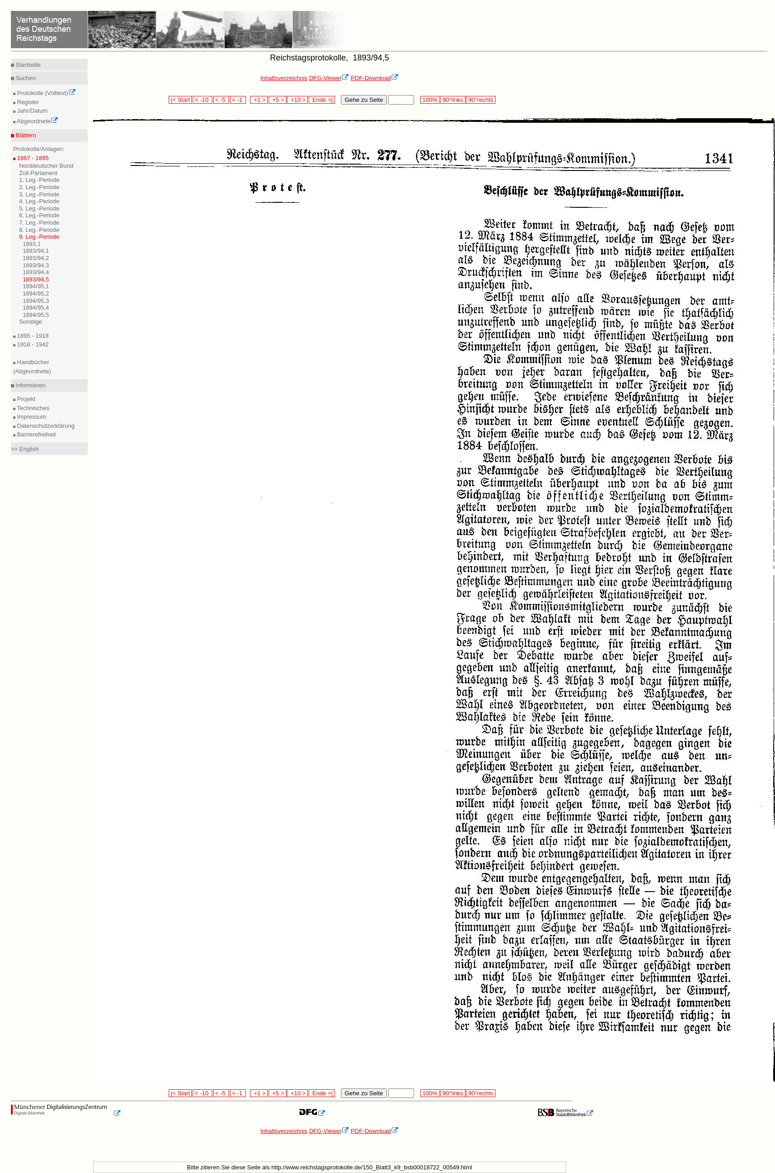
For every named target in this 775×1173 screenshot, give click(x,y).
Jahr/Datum (31, 110)
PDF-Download (375, 78)
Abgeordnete (36, 121)
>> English (25, 449)
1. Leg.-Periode (39, 179)
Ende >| (322, 99)
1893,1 (32, 244)
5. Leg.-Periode (39, 208)
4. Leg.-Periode (39, 201)
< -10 (202, 99)
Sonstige (30, 321)
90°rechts (480, 99)
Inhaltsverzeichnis (283, 78)
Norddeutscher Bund (46, 165)
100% (430, 99)
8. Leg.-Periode (39, 229)
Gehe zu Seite (364, 99)
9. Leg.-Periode (39, 236)
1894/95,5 (36, 314)
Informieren (29, 385)
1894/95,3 (36, 300)
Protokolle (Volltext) (45, 93)
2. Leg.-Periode (39, 187)
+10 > (297, 99)
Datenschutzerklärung (45, 425)
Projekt (25, 399)
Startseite (27, 64)
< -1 (238, 99)
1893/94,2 (36, 258)
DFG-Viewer (329, 78)
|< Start (180, 99)
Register (27, 102)
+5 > (277, 99)
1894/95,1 (36, 286)
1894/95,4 (36, 307)
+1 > (258, 99)
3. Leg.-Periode (39, 194)
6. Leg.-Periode (39, 215)
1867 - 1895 (32, 158)
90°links (453, 99)
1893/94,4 (36, 272)
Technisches (32, 408)
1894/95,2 (36, 293)
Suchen (25, 78)
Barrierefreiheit (35, 434)
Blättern (25, 135)
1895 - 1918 (32, 335)
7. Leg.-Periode (39, 222)
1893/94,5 (36, 279)
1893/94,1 (36, 250)
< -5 (221, 99)
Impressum (30, 416)
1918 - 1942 (32, 344)
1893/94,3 (36, 265)
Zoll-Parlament (38, 173)
